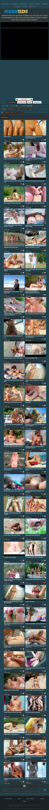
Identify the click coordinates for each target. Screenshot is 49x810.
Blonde (18, 109)
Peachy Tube (44, 3)
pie (15, 112)
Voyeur (30, 109)
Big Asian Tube (32, 6)
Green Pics (25, 6)
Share (29, 102)
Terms (24, 801)
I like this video (16, 99)
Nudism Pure (37, 3)
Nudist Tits (31, 3)
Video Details (12, 102)
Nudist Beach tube (5, 3)
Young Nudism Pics (14, 3)
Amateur (24, 109)
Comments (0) (37, 102)
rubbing (7, 112)
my (12, 112)
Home (19, 798)
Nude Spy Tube (23, 3)
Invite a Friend (30, 798)
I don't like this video (31, 99)
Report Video (21, 102)
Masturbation (11, 109)
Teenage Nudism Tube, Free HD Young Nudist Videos (28, 804)
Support (42, 798)
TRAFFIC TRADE (8, 798)
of (22, 112)
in (19, 112)
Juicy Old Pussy (17, 6)
